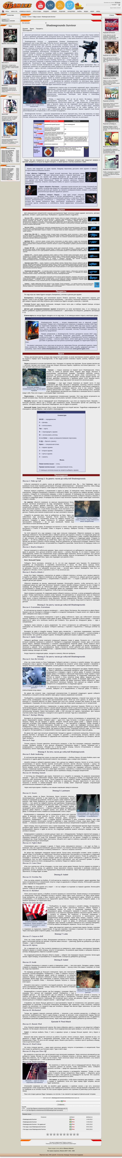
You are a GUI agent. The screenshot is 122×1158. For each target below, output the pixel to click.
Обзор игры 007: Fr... (7, 161)
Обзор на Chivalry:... (7, 159)
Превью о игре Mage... (8, 169)
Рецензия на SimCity (108, 101)
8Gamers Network (68, 1148)
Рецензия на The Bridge (109, 78)
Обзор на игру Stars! (7, 155)
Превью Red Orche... (7, 177)
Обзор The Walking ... (7, 152)
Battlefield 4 (5, 85)
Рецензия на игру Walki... (110, 169)
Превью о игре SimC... (8, 174)
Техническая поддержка (76, 1154)
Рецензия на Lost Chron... (110, 55)
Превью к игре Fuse (7, 175)
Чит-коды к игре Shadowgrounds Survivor (34, 1126)
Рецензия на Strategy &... (110, 123)
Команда (66, 1154)
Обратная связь (44, 1154)
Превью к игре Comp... (8, 168)
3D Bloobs (117, 2)
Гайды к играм (37, 16)
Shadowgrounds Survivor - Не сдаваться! (34, 1124)
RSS (50, 1154)
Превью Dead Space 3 (8, 173)
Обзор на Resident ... (7, 158)
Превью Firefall (6, 172)
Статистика (60, 1154)
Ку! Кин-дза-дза (6, 137)
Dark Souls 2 (5, 62)
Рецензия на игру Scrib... (110, 146)
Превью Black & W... (7, 179)
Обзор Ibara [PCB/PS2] (8, 150)
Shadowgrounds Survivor (48, 16)
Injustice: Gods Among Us (9, 43)
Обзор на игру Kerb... (7, 160)
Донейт (54, 1154)
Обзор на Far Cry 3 (7, 156)
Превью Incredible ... (7, 171)
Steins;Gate (5, 114)
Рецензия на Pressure (109, 32)
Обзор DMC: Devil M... (8, 153)
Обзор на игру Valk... (7, 154)
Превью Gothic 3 (6, 178)
